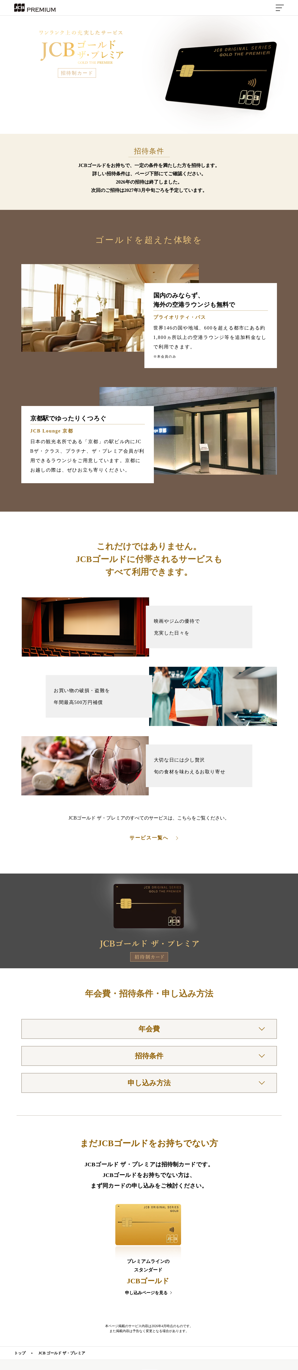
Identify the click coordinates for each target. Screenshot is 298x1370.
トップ (20, 1353)
